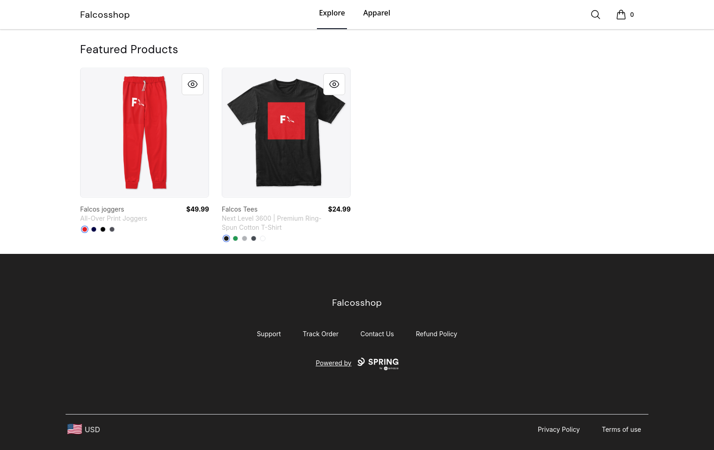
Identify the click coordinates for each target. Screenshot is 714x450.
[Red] (84, 229)
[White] (262, 238)
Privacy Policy (559, 429)
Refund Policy (436, 334)
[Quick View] (193, 84)
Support (269, 334)
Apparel (376, 13)
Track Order (321, 334)
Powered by (357, 364)
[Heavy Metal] (253, 238)
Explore (332, 13)
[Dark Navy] (94, 229)
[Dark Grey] (112, 229)
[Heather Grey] (244, 238)
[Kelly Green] (235, 238)
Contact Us (377, 334)
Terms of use (621, 429)
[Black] (103, 229)
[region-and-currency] (83, 429)
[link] (145, 132)
